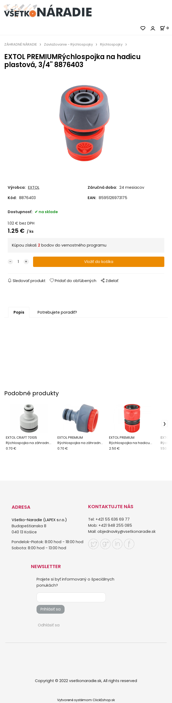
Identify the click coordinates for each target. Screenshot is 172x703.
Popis (18, 312)
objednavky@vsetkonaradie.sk (126, 531)
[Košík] (166, 27)
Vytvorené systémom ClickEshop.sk (86, 700)
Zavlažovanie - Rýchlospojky (68, 44)
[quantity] (18, 262)
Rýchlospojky (111, 44)
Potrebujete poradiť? (57, 312)
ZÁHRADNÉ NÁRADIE (20, 44)
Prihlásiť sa (50, 609)
